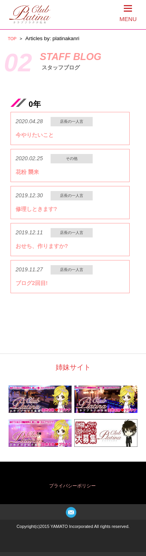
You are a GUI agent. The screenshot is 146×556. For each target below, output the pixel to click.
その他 (71, 158)
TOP (12, 38)
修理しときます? (36, 209)
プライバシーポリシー (72, 486)
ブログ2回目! (31, 283)
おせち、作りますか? (42, 246)
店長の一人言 (71, 121)
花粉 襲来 (27, 172)
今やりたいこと (35, 135)
